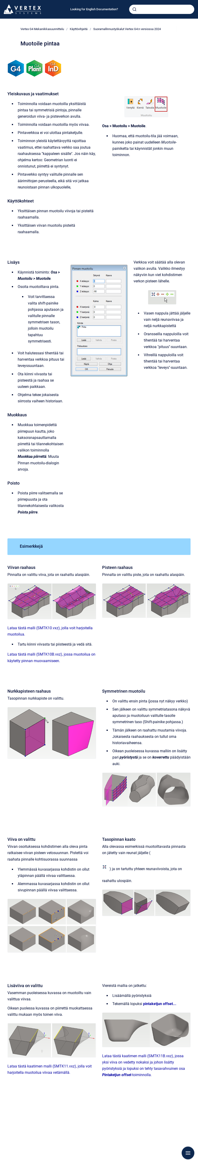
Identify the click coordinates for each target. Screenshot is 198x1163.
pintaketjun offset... (159, 1004)
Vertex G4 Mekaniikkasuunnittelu (42, 29)
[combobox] (161, 9)
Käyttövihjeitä (78, 29)
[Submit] (134, 9)
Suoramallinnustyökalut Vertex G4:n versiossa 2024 (127, 29)
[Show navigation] (188, 1153)
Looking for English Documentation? (94, 9)
